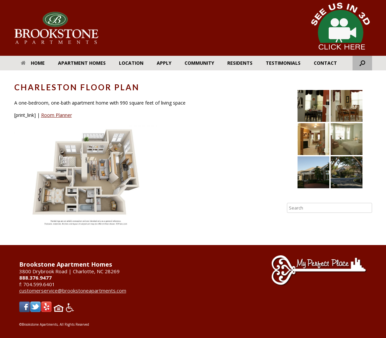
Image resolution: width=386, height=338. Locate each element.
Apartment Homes (82, 63)
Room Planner (56, 115)
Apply (164, 63)
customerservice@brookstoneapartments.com (72, 290)
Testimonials (283, 63)
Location (131, 63)
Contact (325, 63)
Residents (239, 63)
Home (33, 63)
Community (199, 63)
